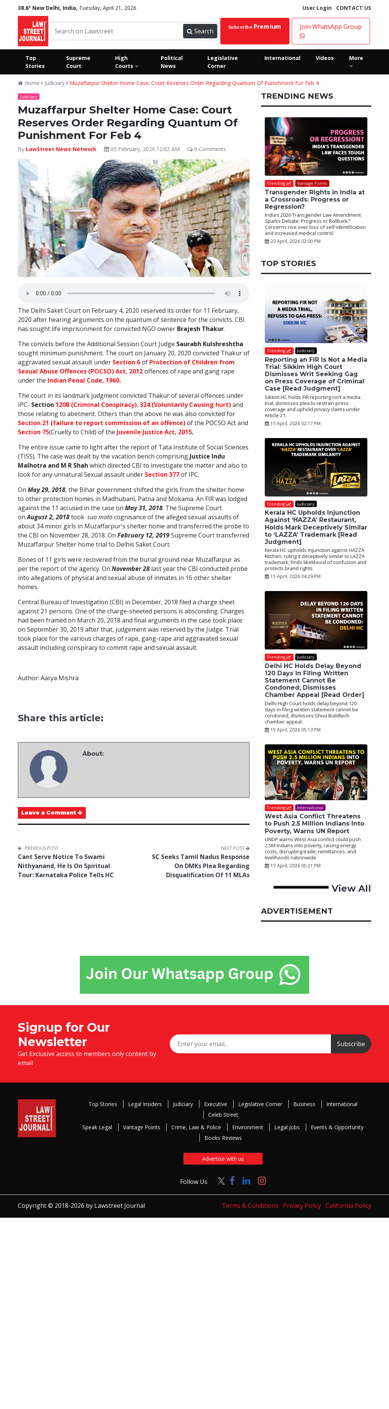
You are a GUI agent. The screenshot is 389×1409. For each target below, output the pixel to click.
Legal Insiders (145, 1104)
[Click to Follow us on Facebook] (232, 1180)
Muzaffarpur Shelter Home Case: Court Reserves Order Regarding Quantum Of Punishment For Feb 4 (194, 83)
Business (304, 1104)
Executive (215, 1104)
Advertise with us (223, 1158)
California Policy (348, 1205)
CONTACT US (353, 7)
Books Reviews (223, 1137)
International (341, 1104)
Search (200, 31)
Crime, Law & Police (196, 1127)
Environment (247, 1127)
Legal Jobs (287, 1127)
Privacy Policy (302, 1205)
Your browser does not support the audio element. (134, 293)
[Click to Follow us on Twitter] (218, 1180)
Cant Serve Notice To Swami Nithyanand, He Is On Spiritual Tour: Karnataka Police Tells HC (66, 866)
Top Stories (103, 1104)
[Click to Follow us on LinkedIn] (246, 1180)
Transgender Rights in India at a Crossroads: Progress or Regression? (315, 199)
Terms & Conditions (250, 1205)
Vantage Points (141, 1127)
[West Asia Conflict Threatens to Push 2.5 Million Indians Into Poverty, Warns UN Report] (316, 772)
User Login (317, 7)
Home (29, 83)
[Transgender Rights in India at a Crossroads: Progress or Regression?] (316, 146)
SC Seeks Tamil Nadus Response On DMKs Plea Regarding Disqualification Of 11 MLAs (201, 866)
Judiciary (54, 83)
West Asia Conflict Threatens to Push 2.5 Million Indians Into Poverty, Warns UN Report (314, 823)
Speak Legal (97, 1127)
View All (351, 888)
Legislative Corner (260, 1104)
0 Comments (206, 149)
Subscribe (254, 26)
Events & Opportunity (337, 1127)
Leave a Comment (51, 812)
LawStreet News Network (61, 149)
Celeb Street (223, 1114)
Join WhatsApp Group (331, 30)
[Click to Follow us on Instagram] (262, 1180)
